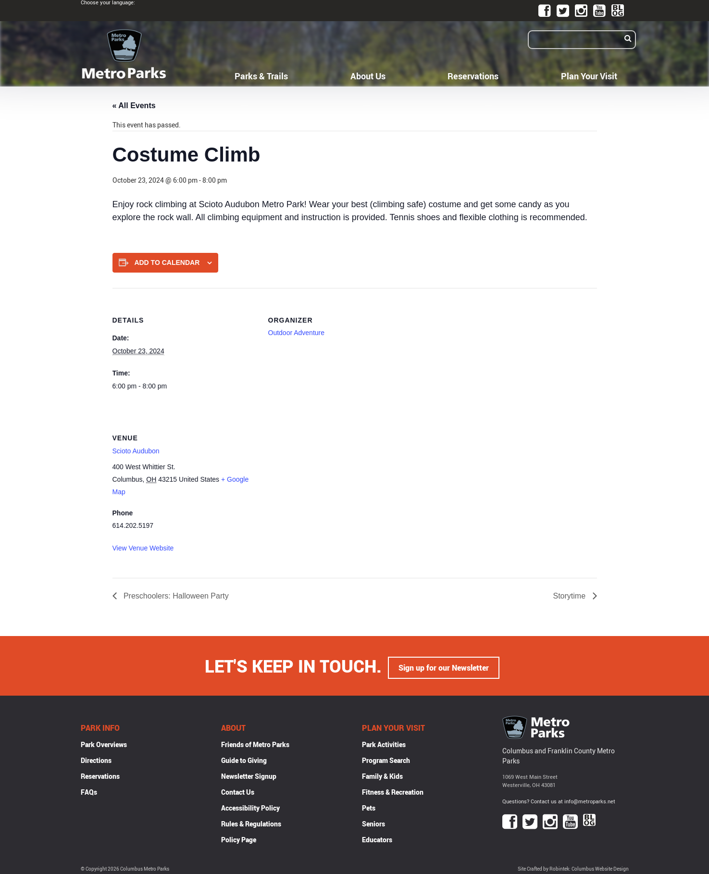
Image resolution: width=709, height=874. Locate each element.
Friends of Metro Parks (255, 741)
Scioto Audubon (136, 451)
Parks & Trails (261, 76)
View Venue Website (143, 548)
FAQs (89, 789)
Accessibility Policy (250, 805)
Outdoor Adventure (296, 333)
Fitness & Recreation (392, 789)
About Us (368, 76)
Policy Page (238, 836)
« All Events (134, 105)
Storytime (570, 596)
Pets (368, 805)
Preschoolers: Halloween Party (175, 596)
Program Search (386, 757)
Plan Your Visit (589, 76)
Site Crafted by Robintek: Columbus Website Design (573, 866)
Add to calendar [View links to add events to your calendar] (166, 262)
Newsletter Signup (248, 773)
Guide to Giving (244, 757)
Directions (96, 757)
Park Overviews (104, 741)
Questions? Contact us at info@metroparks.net (558, 798)
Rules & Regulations (251, 820)
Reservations (473, 76)
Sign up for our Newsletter (443, 664)
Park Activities (384, 741)
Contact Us (237, 789)
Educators (377, 836)
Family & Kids (382, 773)
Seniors (373, 820)
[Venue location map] (319, 472)
